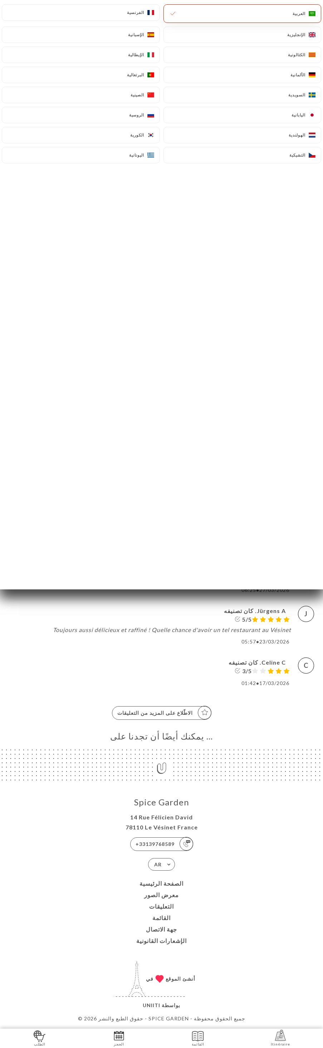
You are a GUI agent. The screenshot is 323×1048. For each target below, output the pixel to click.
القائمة (161, 917)
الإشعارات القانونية (161, 940)
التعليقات (161, 906)
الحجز (119, 1037)
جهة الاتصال (161, 929)
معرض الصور (161, 894)
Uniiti (151, 1005)
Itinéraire (280, 1037)
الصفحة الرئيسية (161, 883)
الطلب (39, 1037)
